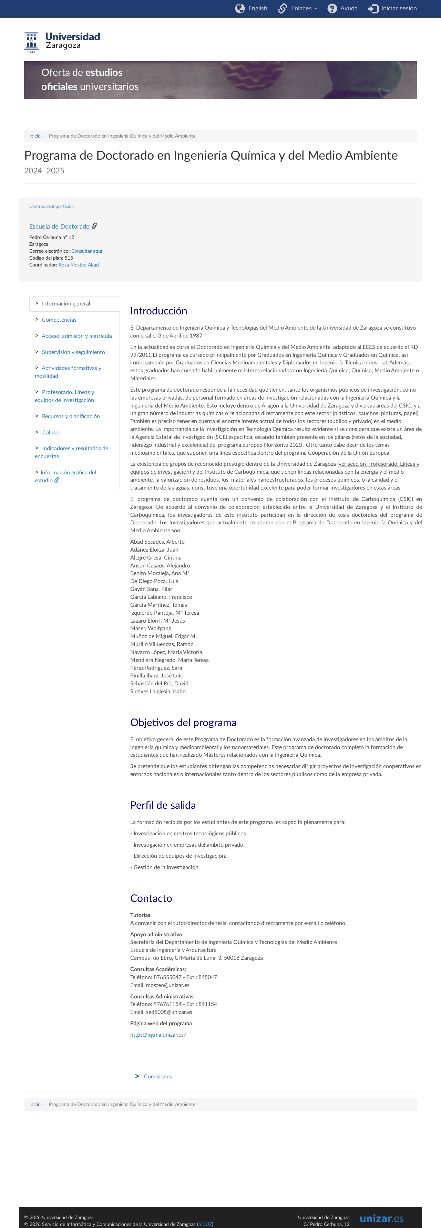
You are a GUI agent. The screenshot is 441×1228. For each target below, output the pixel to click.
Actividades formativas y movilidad (68, 371)
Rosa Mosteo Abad (79, 265)
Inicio (35, 136)
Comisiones (158, 1076)
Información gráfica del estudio (65, 476)
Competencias (55, 319)
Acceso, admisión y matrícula (73, 335)
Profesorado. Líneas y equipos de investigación (64, 396)
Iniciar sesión (397, 9)
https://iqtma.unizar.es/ (158, 1035)
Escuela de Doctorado (59, 227)
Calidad (48, 432)
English (256, 9)
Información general (62, 303)
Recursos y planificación (67, 416)
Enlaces (302, 9)
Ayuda (347, 9)
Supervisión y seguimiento (70, 352)
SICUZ (205, 1224)
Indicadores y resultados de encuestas (71, 452)
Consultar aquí (86, 251)
